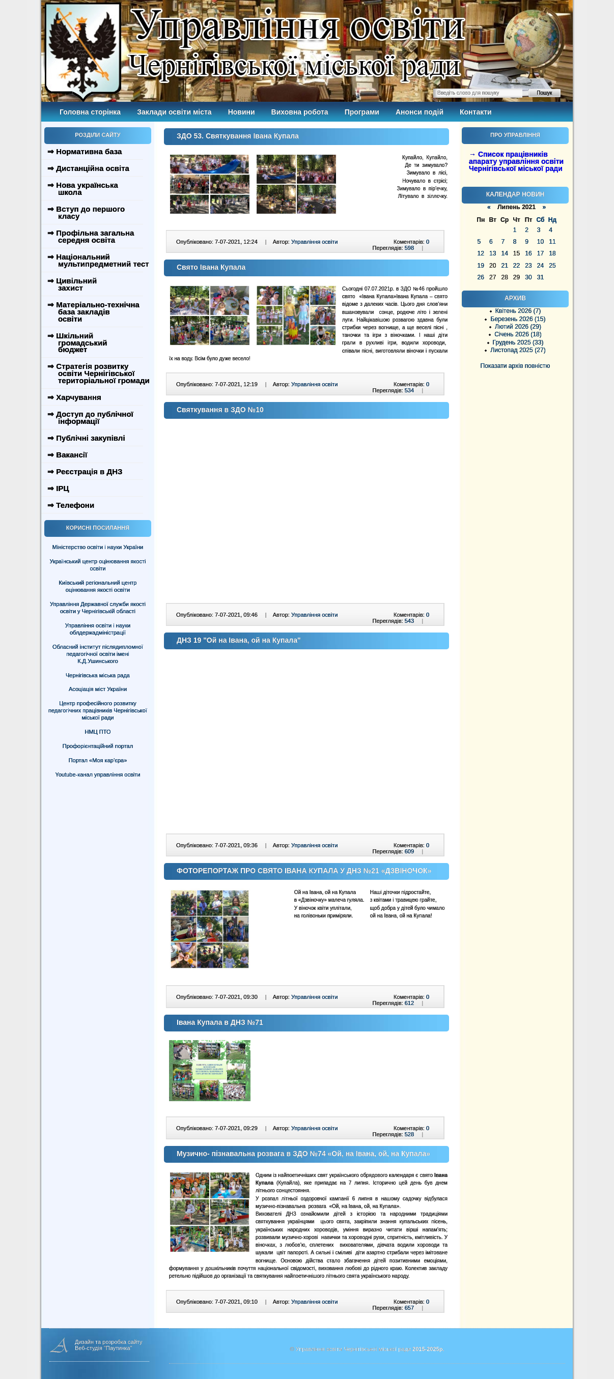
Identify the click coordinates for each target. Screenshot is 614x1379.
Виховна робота (299, 112)
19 (481, 265)
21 (504, 265)
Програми (362, 112)
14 (504, 253)
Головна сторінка (90, 112)
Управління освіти (314, 242)
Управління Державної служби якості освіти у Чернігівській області (98, 607)
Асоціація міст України (98, 689)
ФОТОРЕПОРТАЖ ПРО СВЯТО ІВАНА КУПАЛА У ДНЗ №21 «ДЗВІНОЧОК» (304, 871)
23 (528, 265)
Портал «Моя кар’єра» (98, 760)
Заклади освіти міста (174, 112)
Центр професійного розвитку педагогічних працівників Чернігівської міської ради (97, 710)
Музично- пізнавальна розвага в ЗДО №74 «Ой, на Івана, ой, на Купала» (303, 1154)
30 (528, 277)
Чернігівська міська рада (98, 675)
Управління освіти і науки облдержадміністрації (97, 629)
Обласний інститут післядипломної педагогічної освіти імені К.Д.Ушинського (97, 654)
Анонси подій (419, 112)
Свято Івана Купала (211, 267)
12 (481, 253)
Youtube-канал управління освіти (98, 774)
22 (516, 265)
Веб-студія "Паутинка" (103, 1348)
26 (481, 277)
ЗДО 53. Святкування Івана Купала (238, 136)
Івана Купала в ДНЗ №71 (220, 1022)
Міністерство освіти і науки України (97, 547)
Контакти (476, 112)
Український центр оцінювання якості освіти (98, 564)
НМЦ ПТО (98, 732)
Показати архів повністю (515, 365)
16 (528, 253)
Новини (241, 112)
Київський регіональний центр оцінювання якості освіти (98, 586)
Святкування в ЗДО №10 (220, 410)
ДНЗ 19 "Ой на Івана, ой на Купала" (239, 640)
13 (492, 253)
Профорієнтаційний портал (98, 746)
